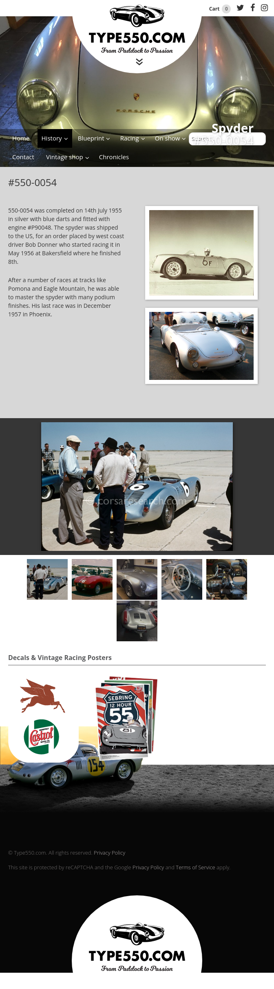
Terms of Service (195, 867)
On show (167, 138)
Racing (129, 138)
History (52, 138)
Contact (23, 157)
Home (20, 138)
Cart (220, 8)
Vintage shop (64, 157)
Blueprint (91, 138)
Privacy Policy (109, 852)
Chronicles (114, 157)
